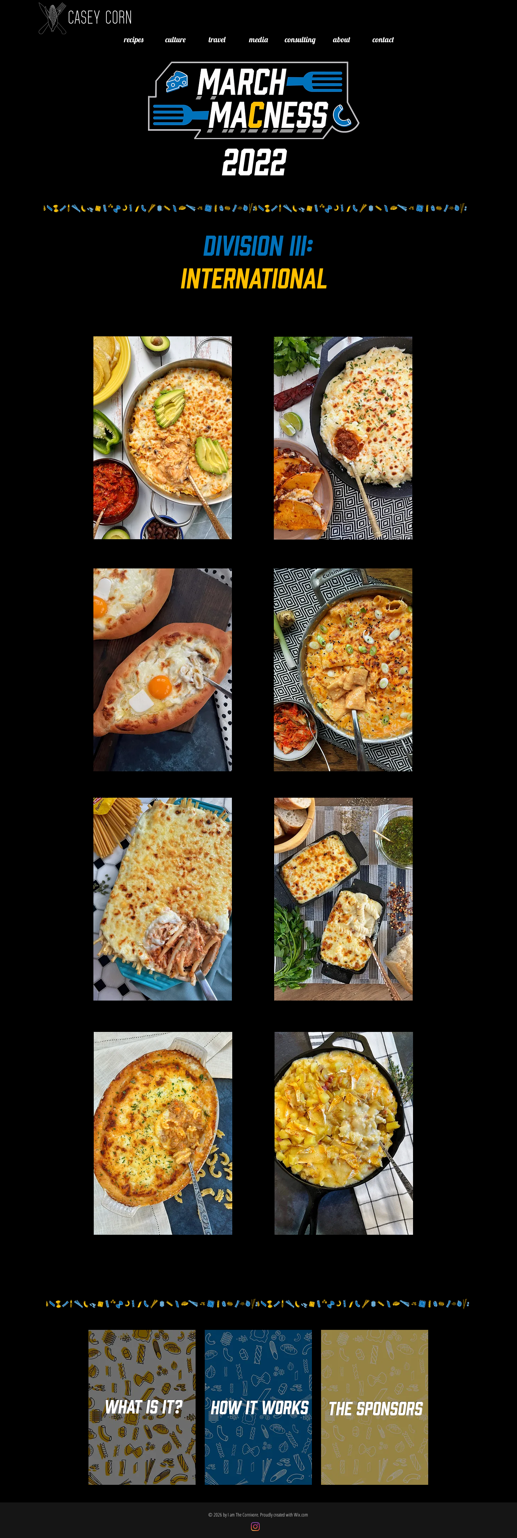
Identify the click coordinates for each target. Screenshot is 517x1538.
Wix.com (301, 1514)
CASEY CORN (100, 16)
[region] (162, 438)
